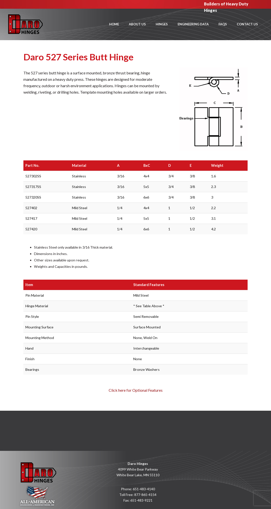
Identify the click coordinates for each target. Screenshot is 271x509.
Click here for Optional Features (136, 390)
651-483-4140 (144, 489)
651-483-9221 (141, 500)
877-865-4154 (145, 494)
